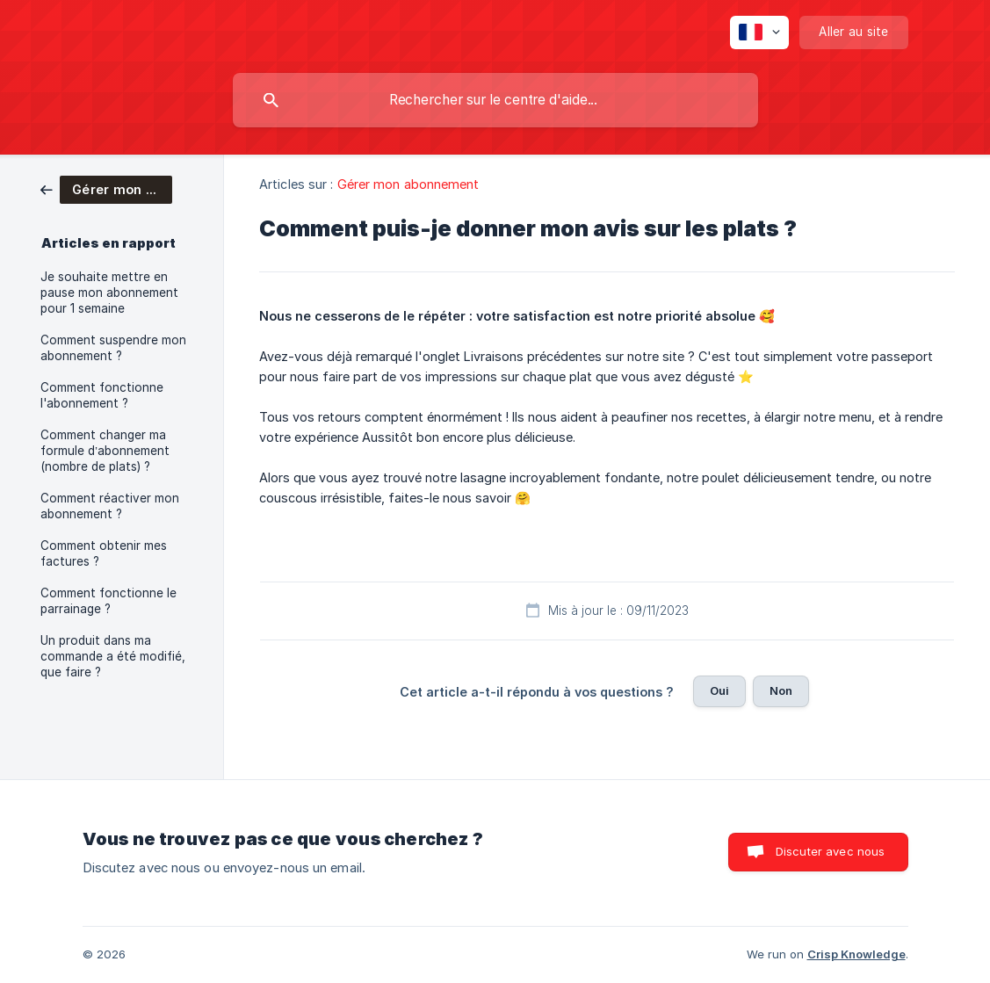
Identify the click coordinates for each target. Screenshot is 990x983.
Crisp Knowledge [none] (856, 954)
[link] (106, 188)
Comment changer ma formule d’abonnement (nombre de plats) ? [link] (105, 450)
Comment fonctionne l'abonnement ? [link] (101, 395)
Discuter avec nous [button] (830, 851)
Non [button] (781, 690)
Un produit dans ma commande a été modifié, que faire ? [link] (112, 656)
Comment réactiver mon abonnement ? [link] (109, 506)
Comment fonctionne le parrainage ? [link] (108, 601)
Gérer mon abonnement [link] (408, 184)
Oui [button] (719, 690)
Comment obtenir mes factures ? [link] (103, 553)
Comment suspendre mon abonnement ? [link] (113, 348)
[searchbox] (495, 100)
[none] (759, 32)
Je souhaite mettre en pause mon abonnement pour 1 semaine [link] (109, 292)
